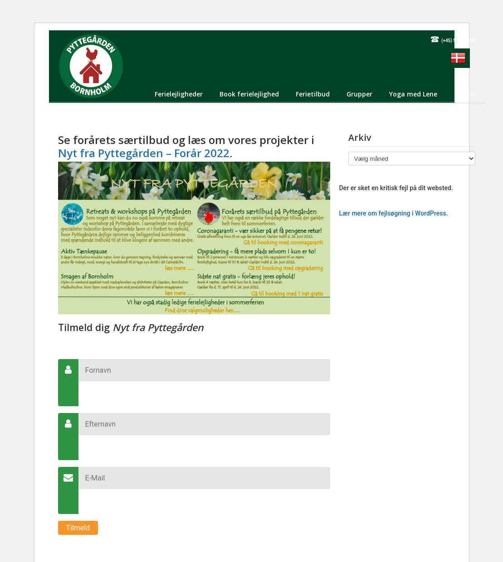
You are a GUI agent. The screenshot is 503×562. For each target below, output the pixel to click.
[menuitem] (458, 58)
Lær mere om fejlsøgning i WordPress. (393, 213)
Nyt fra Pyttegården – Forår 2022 (144, 152)
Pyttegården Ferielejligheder (91, 66)
